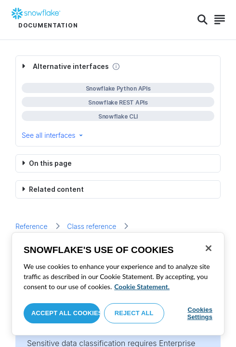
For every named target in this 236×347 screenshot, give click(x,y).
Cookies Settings (199, 313)
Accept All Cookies (65, 313)
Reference (31, 226)
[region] (118, 283)
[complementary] (118, 101)
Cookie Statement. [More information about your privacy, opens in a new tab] (142, 286)
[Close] (208, 248)
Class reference (91, 226)
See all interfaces (53, 135)
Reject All (134, 313)
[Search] (202, 20)
